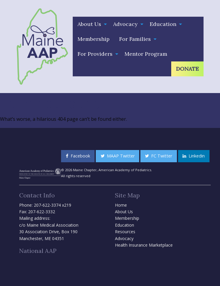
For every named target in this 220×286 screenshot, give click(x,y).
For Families (135, 38)
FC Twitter (158, 156)
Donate (187, 68)
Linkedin (194, 156)
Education (163, 24)
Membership (94, 38)
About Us (89, 24)
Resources (125, 231)
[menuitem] (90, 24)
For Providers (95, 53)
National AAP (38, 250)
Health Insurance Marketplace (144, 245)
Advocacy (125, 24)
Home (121, 205)
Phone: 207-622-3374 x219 (45, 205)
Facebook (78, 156)
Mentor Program (146, 53)
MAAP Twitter (118, 156)
